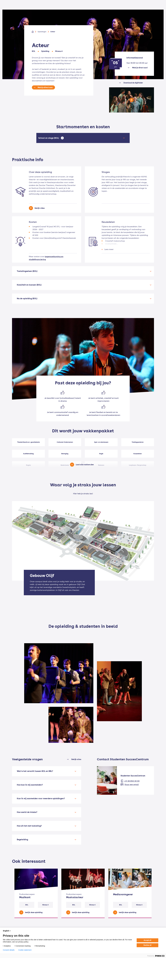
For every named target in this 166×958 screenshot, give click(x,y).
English (7, 931)
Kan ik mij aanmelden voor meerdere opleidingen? (41, 798)
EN (153, 2)
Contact (120, 9)
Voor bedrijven (91, 9)
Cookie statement (25, 950)
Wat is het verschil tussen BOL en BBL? (35, 771)
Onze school (107, 9)
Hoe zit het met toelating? (29, 826)
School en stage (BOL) (49, 138)
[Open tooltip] (62, 138)
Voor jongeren (55, 9)
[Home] (20, 9)
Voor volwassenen (73, 9)
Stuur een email (131, 784)
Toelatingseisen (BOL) (27, 271)
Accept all (147, 940)
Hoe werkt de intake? (27, 812)
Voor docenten (126, 2)
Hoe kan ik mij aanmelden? (30, 785)
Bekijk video (40, 208)
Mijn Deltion (142, 2)
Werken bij (132, 9)
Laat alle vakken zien (85, 465)
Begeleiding (22, 839)
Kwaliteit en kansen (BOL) (29, 285)
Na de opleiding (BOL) (27, 298)
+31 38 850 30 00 (132, 781)
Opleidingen (40, 9)
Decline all (147, 945)
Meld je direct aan (45, 87)
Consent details (9, 950)
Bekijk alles (76, 759)
